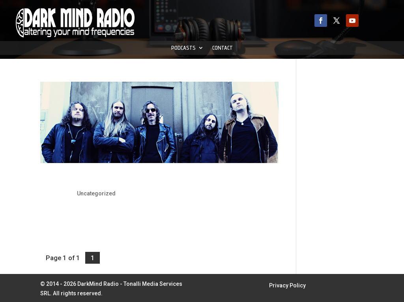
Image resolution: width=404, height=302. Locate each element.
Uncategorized (96, 193)
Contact (222, 48)
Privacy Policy (287, 286)
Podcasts (183, 48)
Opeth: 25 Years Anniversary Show (107, 179)
